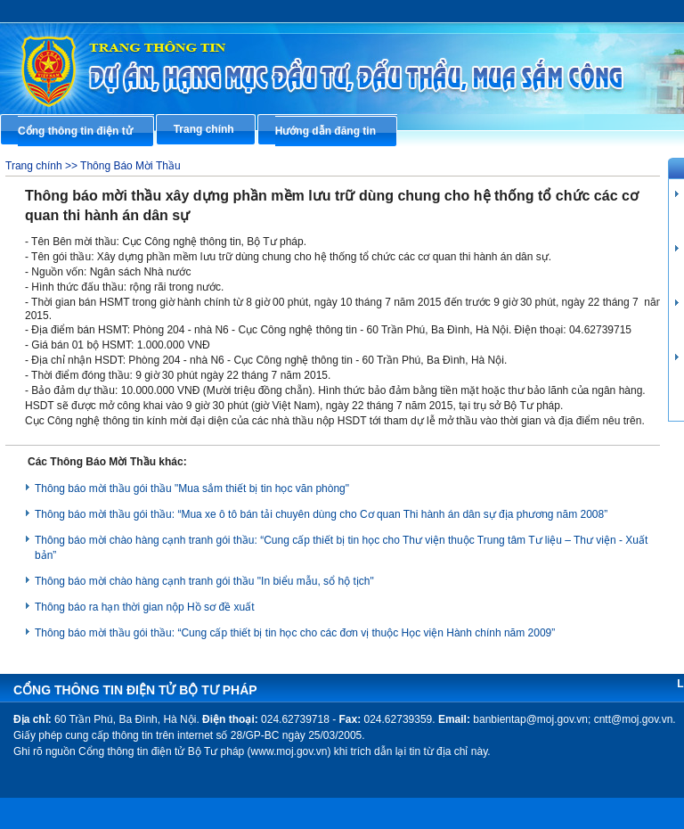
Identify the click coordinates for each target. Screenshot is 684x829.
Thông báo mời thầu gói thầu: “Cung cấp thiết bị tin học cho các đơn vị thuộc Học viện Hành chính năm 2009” (295, 633)
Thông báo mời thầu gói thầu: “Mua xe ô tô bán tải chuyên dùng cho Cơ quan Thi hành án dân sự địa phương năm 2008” (321, 514)
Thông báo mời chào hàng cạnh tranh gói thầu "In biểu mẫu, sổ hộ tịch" (204, 581)
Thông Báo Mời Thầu (130, 166)
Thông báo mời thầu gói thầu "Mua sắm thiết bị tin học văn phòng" (192, 488)
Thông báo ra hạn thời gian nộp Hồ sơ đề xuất (144, 607)
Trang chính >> (42, 166)
